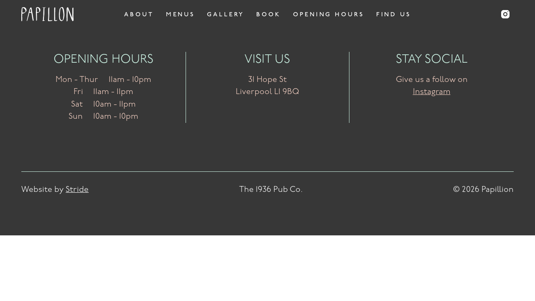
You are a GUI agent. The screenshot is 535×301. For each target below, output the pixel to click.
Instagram (432, 92)
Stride (77, 190)
